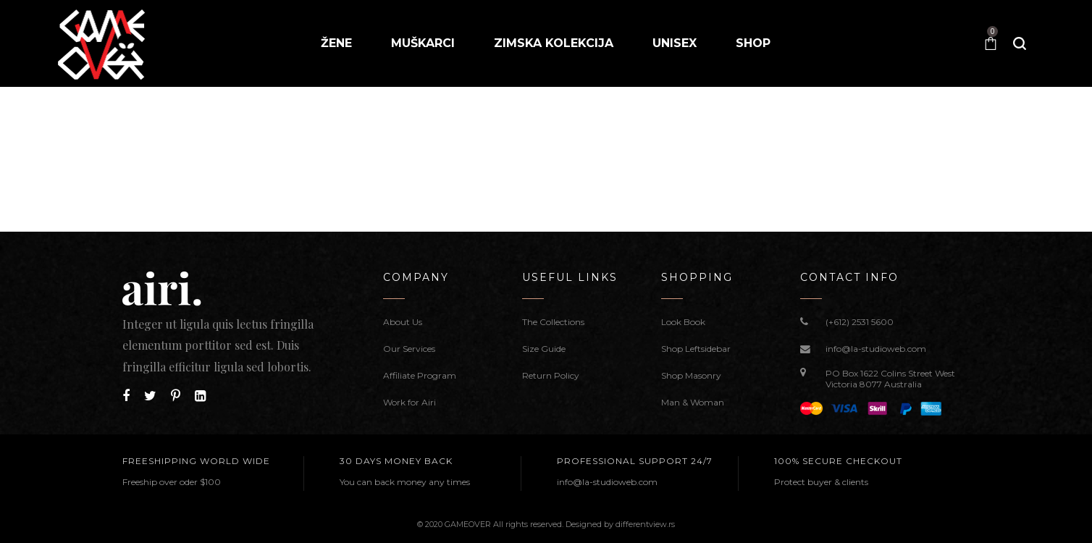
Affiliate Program (419, 375)
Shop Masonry (691, 375)
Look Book (683, 321)
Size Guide (544, 348)
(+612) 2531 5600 (860, 321)
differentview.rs (645, 524)
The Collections (553, 321)
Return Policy (550, 375)
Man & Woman (692, 402)
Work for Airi (409, 402)
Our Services (409, 348)
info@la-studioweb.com (876, 348)
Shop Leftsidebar (696, 348)
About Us (402, 321)
